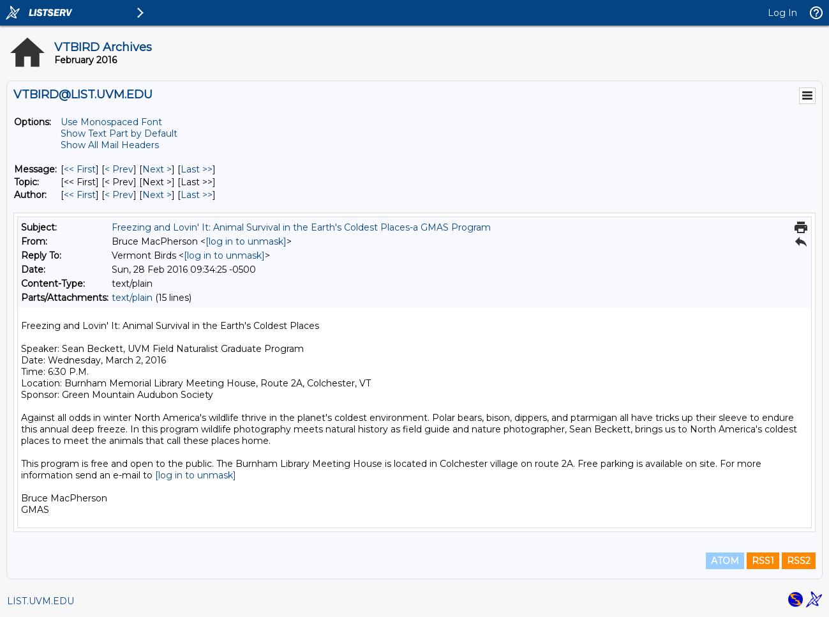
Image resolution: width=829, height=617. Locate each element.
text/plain (132, 297)
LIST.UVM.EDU (40, 601)
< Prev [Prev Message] (119, 169)
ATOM (725, 561)
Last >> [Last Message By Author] (197, 195)
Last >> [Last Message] (197, 169)
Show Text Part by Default (119, 133)
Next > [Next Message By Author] (157, 195)
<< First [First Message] (80, 169)
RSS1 (763, 561)
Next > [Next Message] (157, 169)
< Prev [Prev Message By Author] (119, 195)
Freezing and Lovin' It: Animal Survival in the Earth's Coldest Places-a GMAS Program (301, 227)
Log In (782, 13)
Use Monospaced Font (111, 122)
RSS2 (798, 561)
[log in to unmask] (246, 241)
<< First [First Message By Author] (80, 195)
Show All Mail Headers (110, 145)
